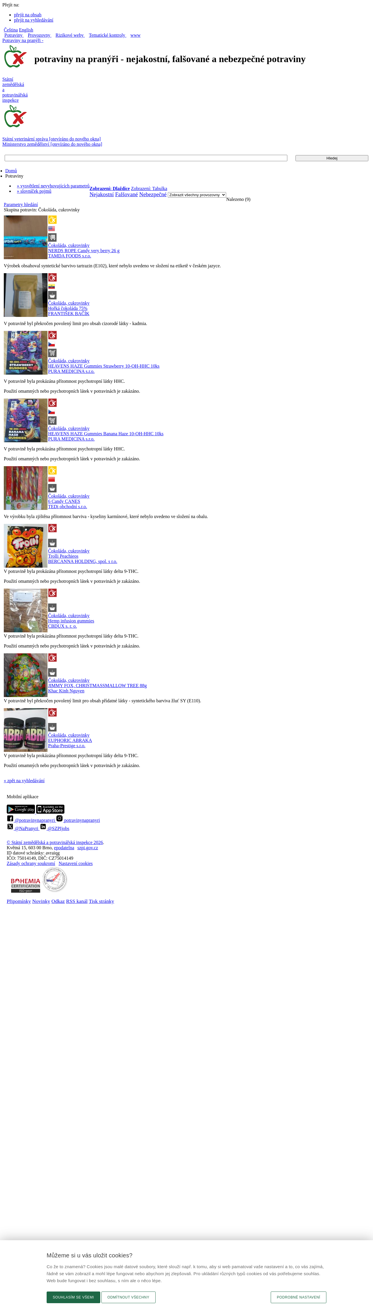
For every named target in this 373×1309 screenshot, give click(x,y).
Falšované (126, 194)
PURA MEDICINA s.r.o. (71, 371)
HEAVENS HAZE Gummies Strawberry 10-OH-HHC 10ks (103, 366)
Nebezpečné (153, 194)
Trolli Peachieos (63, 556)
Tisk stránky (101, 901)
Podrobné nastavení (298, 1297)
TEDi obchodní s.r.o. (67, 506)
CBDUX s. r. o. (62, 626)
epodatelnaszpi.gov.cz (76, 847)
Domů (11, 170)
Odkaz (58, 901)
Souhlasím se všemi (73, 1297)
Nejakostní (101, 194)
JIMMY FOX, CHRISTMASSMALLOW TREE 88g (97, 685)
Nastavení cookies (76, 863)
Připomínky (19, 901)
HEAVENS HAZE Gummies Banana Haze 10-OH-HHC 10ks (105, 433)
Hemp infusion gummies (71, 620)
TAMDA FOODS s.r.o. (69, 255)
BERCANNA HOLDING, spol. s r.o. (82, 561)
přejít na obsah (27, 14)
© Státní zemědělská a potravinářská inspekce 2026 (55, 842)
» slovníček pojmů (34, 191)
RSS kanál (77, 901)
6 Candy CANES (64, 501)
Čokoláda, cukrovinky (68, 245)
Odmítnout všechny (128, 1297)
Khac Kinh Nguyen (66, 690)
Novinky (41, 901)
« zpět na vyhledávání (24, 780)
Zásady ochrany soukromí (31, 863)
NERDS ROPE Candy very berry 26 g (83, 250)
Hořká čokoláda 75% (67, 308)
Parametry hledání (21, 204)
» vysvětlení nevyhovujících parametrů (53, 185)
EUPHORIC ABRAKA (70, 740)
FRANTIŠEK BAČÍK (68, 313)
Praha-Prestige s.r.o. (66, 745)
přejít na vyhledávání (33, 19)
